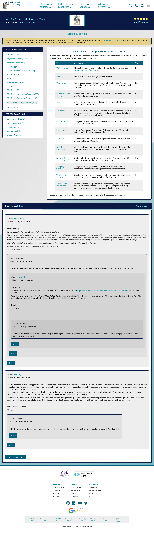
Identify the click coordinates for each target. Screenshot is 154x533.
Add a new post (142, 206)
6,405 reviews (141, 22)
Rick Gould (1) (13, 127)
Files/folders (62, 121)
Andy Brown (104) (15, 123)
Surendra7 (19, 219)
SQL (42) (10, 86)
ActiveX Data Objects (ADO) (62, 159)
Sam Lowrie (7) (13, 131)
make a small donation (113, 40)
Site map (65, 530)
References (61, 130)
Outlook (60, 139)
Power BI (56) (13, 74)
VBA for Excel (62, 68)
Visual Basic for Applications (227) (22, 103)
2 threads (22, 22)
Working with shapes (62, 176)
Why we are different (104, 5)
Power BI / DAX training (56, 519)
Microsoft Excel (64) (16, 63)
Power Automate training (44, 519)
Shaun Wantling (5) (15, 135)
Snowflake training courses (81, 519)
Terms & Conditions (77, 530)
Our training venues (86, 5)
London (74, 484)
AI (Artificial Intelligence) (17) (19, 59)
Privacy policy (88, 530)
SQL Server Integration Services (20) (23, 94)
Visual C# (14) (13, 107)
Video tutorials (77, 33)
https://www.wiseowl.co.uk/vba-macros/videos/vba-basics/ (102, 290)
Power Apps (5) (13, 66)
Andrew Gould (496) (16, 119)
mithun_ (17, 374)
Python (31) (12, 78)
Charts (59, 102)
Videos (42, 19)
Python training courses (69, 519)
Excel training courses (32, 519)
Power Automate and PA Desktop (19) (23, 70)
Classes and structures (61, 185)
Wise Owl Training (14, 19)
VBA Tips (60, 76)
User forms (61, 83)
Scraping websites (60, 167)
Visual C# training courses (117, 520)
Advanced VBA (63, 111)
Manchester (93, 484)
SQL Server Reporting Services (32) (22, 98)
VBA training (30, 19)
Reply (15, 344)
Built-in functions (60, 148)
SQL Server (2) (13, 90)
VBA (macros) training (105, 519)
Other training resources (66, 5)
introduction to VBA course (86, 70)
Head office (57, 484)
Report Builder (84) (15, 82)
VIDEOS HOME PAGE (16, 55)
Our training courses (46, 5)
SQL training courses (93, 519)
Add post (32, 22)
